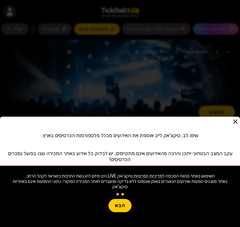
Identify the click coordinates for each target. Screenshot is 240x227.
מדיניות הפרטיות (147, 176)
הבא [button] (120, 205)
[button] (235, 121)
